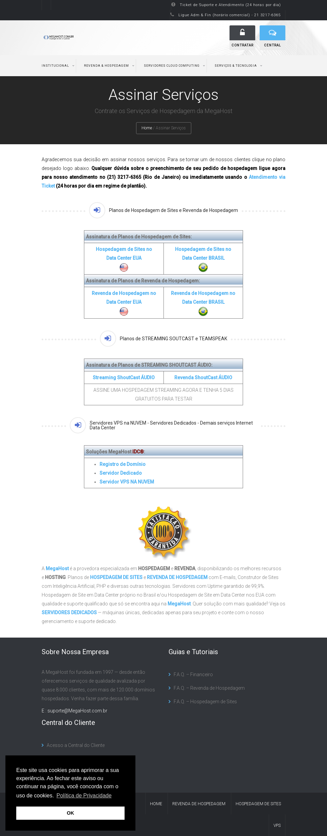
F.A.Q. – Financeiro (193, 674)
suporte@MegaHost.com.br (77, 710)
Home (146, 128)
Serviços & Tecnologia (236, 65)
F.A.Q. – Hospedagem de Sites (205, 701)
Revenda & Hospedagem (106, 65)
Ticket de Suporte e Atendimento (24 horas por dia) (230, 5)
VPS (277, 825)
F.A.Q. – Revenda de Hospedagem (209, 688)
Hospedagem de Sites (258, 803)
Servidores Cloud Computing (172, 65)
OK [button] (70, 813)
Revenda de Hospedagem (198, 803)
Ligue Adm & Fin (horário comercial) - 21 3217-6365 (229, 15)
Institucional (55, 65)
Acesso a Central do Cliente (76, 745)
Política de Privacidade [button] (84, 795)
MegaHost (57, 568)
